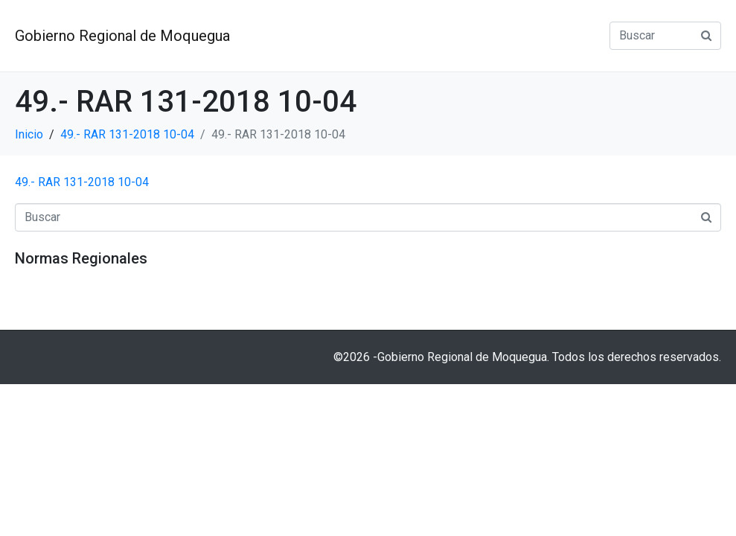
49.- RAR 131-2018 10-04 (82, 182)
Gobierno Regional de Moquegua (122, 36)
